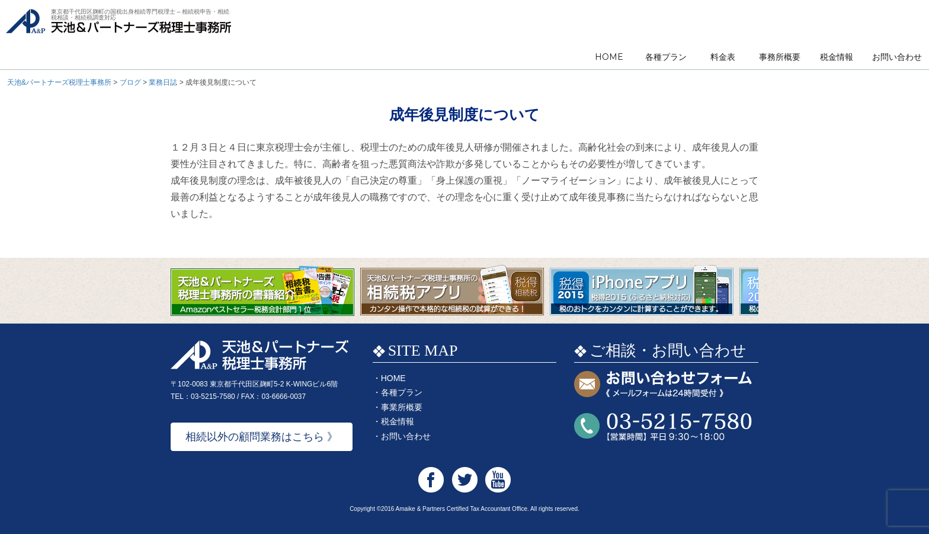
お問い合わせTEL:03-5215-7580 (663, 427)
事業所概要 (401, 407)
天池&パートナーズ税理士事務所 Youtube (498, 480)
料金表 (722, 57)
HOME (609, 57)
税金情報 (836, 57)
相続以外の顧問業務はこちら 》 (261, 437)
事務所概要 (779, 57)
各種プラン (666, 57)
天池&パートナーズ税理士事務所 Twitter (465, 480)
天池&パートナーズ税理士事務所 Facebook (431, 480)
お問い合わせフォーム (663, 385)
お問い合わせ (897, 57)
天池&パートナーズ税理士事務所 (118, 36)
